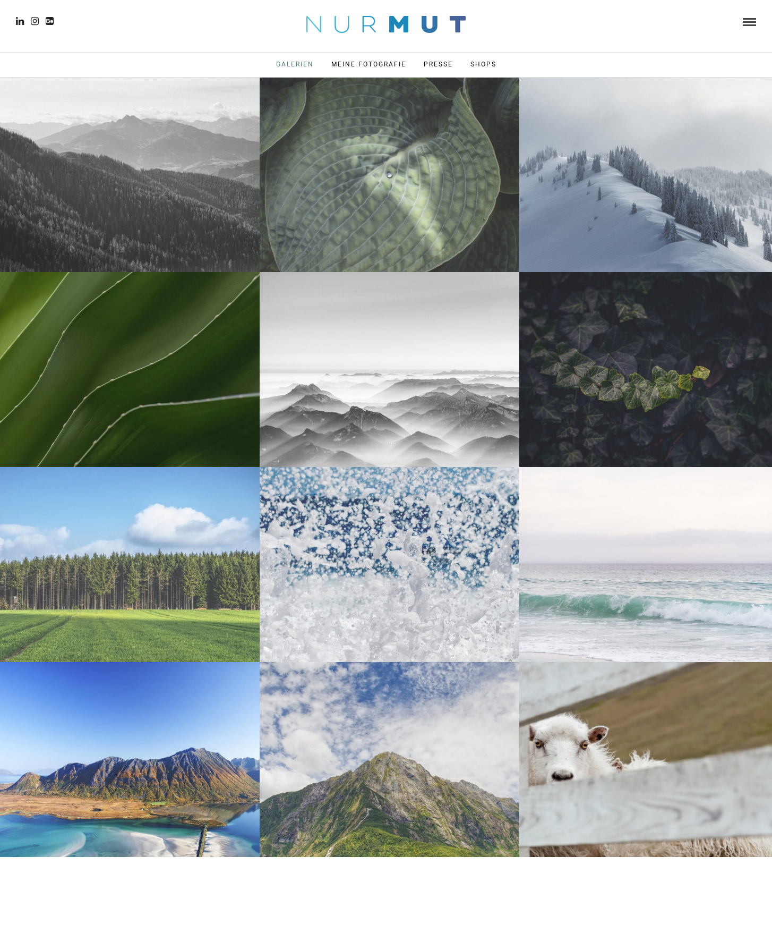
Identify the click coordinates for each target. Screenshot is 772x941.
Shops (483, 64)
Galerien (295, 64)
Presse (438, 64)
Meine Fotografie (368, 64)
